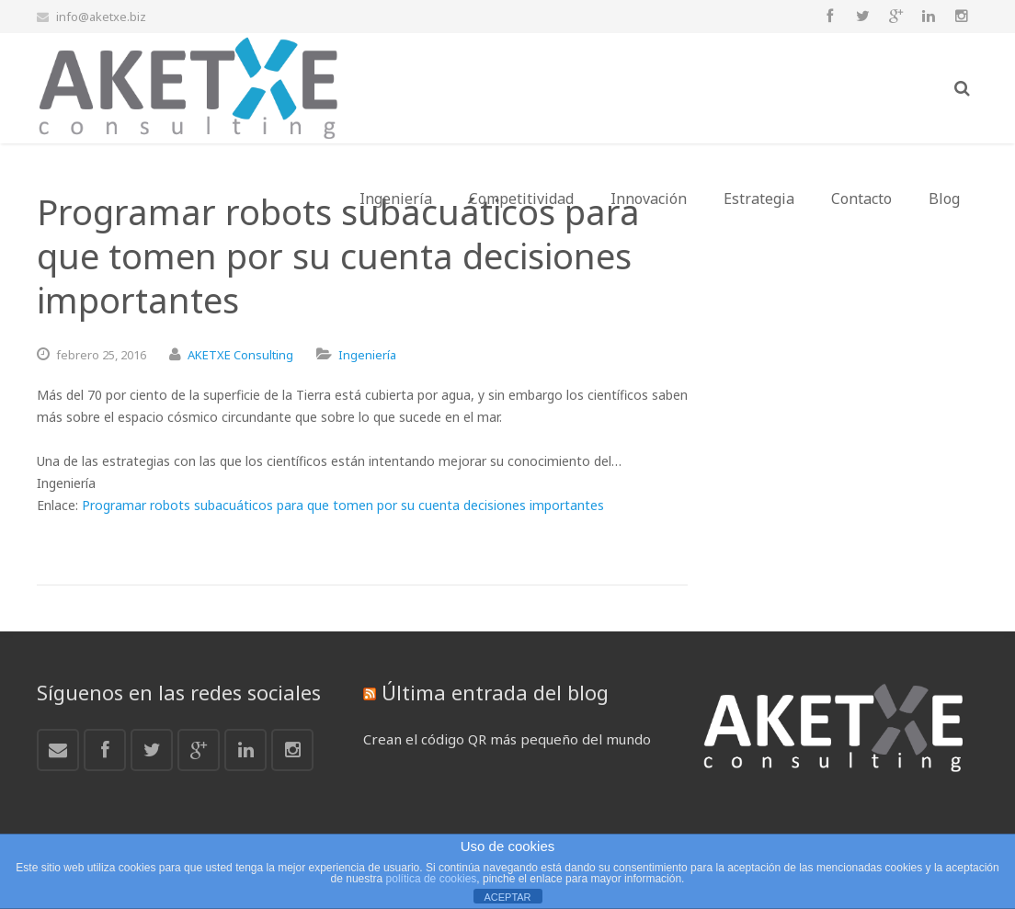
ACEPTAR (507, 897)
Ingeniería (367, 355)
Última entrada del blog (495, 692)
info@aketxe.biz (101, 16)
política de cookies (431, 878)
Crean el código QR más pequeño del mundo (507, 739)
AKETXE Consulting (240, 355)
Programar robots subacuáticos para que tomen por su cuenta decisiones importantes (343, 505)
